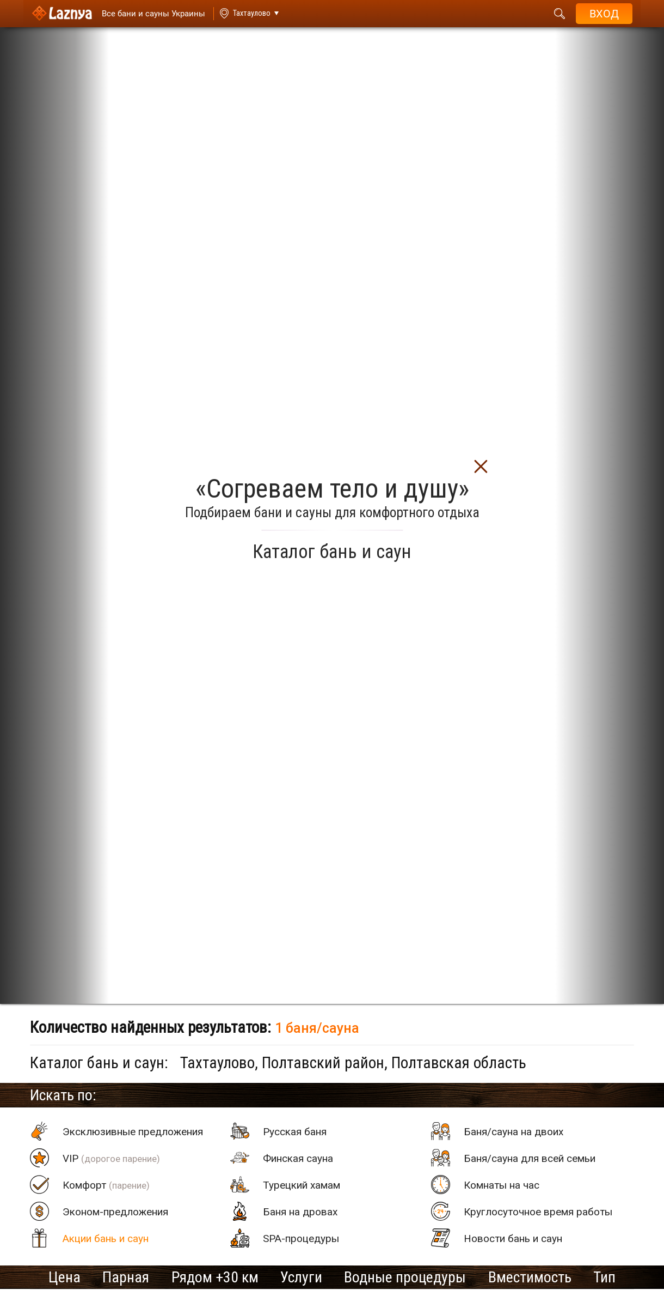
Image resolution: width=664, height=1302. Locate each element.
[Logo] (61, 13)
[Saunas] (148, 14)
